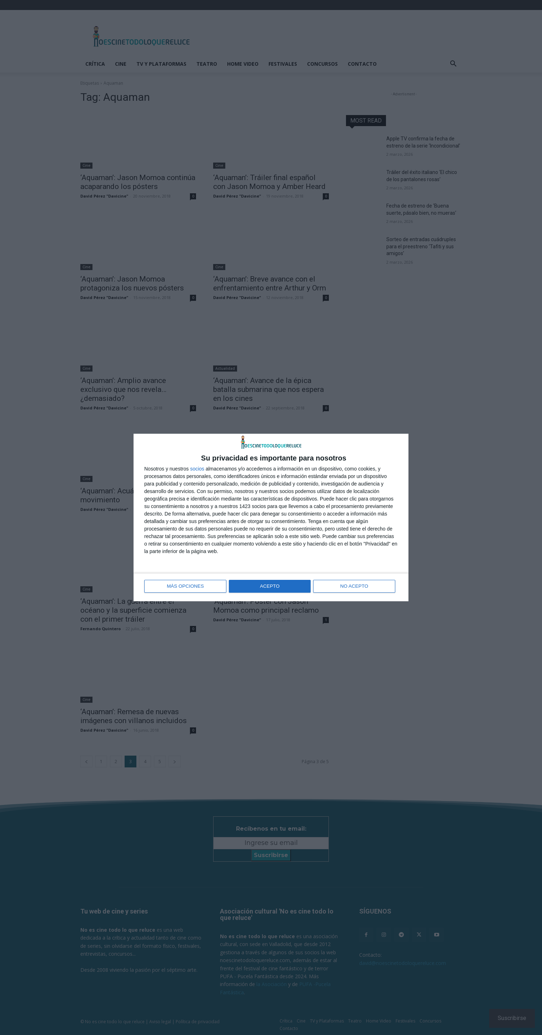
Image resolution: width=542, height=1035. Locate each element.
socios (197, 469)
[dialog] (271, 517)
